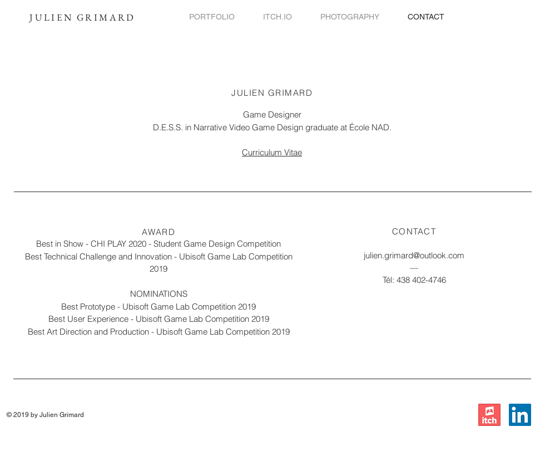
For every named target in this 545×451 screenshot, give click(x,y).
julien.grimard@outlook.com (414, 255)
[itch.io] (489, 415)
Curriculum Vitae (272, 152)
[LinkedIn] (520, 415)
